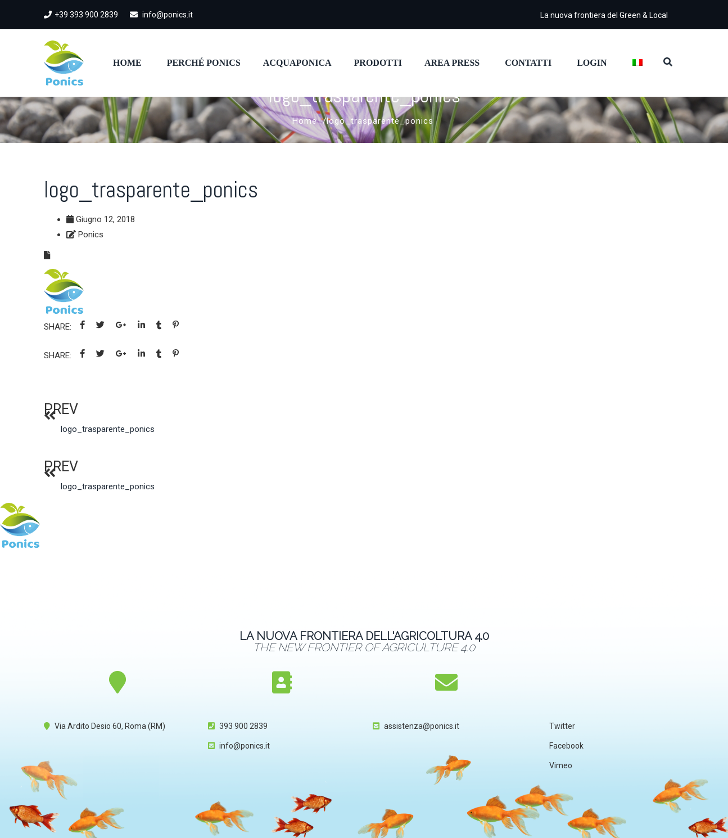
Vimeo (560, 765)
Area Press (452, 62)
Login (592, 62)
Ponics (90, 234)
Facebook (566, 745)
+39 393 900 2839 (81, 14)
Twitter (562, 726)
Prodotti (378, 62)
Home (127, 62)
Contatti (528, 62)
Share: (57, 327)
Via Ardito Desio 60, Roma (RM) (110, 726)
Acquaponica (297, 62)
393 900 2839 (243, 726)
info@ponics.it (161, 14)
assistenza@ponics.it (421, 726)
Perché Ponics (204, 62)
